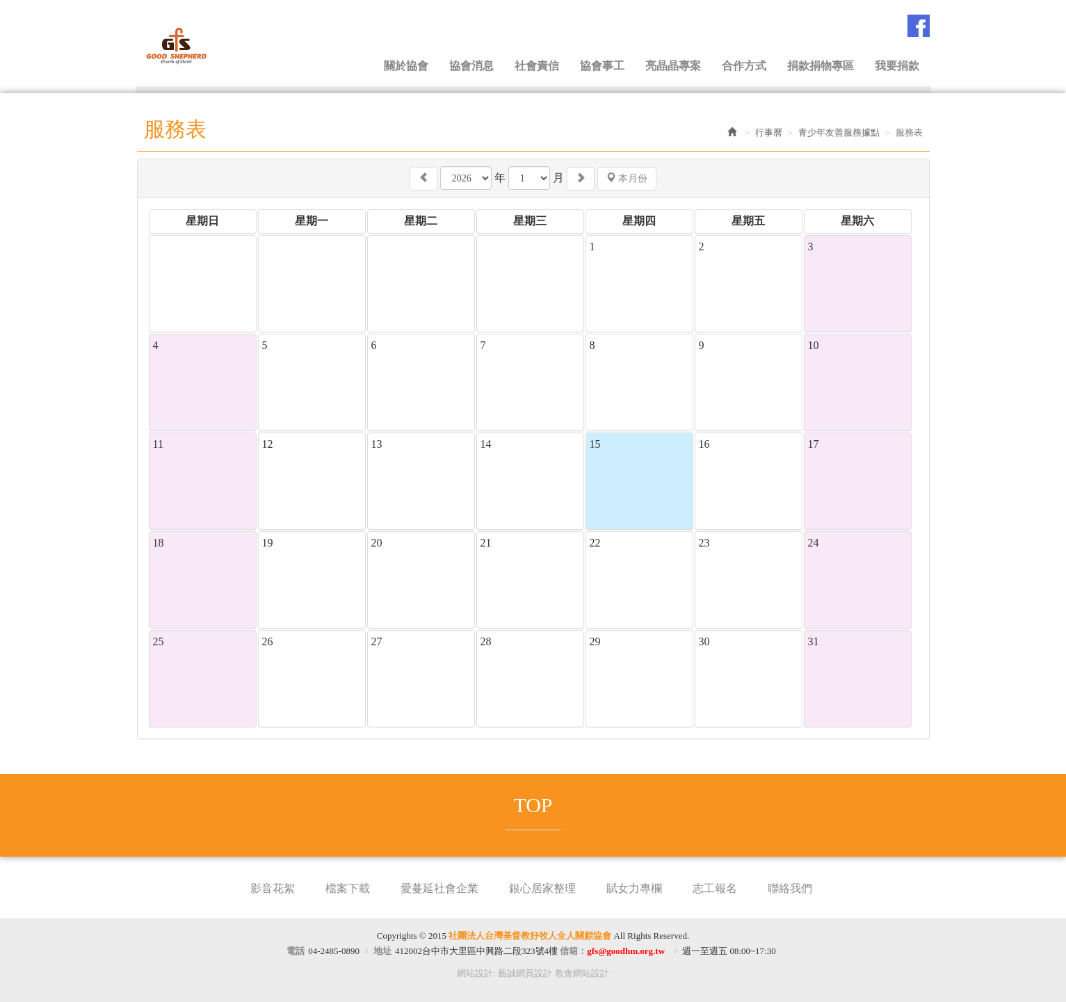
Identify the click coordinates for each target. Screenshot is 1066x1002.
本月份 (627, 178)
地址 (382, 951)
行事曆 (768, 132)
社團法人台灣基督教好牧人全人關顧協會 (206, 44)
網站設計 (475, 973)
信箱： (612, 951)
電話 (295, 951)
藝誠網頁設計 (525, 973)
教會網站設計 (582, 973)
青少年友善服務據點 (839, 132)
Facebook (918, 26)
